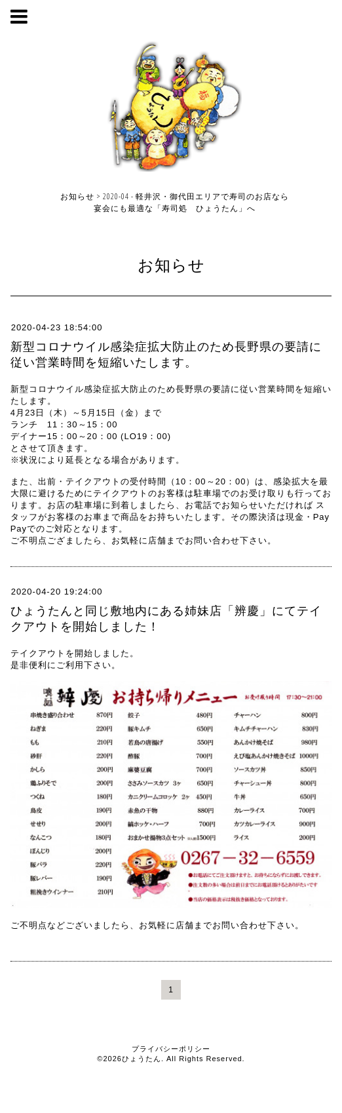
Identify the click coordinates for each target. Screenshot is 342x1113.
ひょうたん (141, 1059)
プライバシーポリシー (171, 1049)
